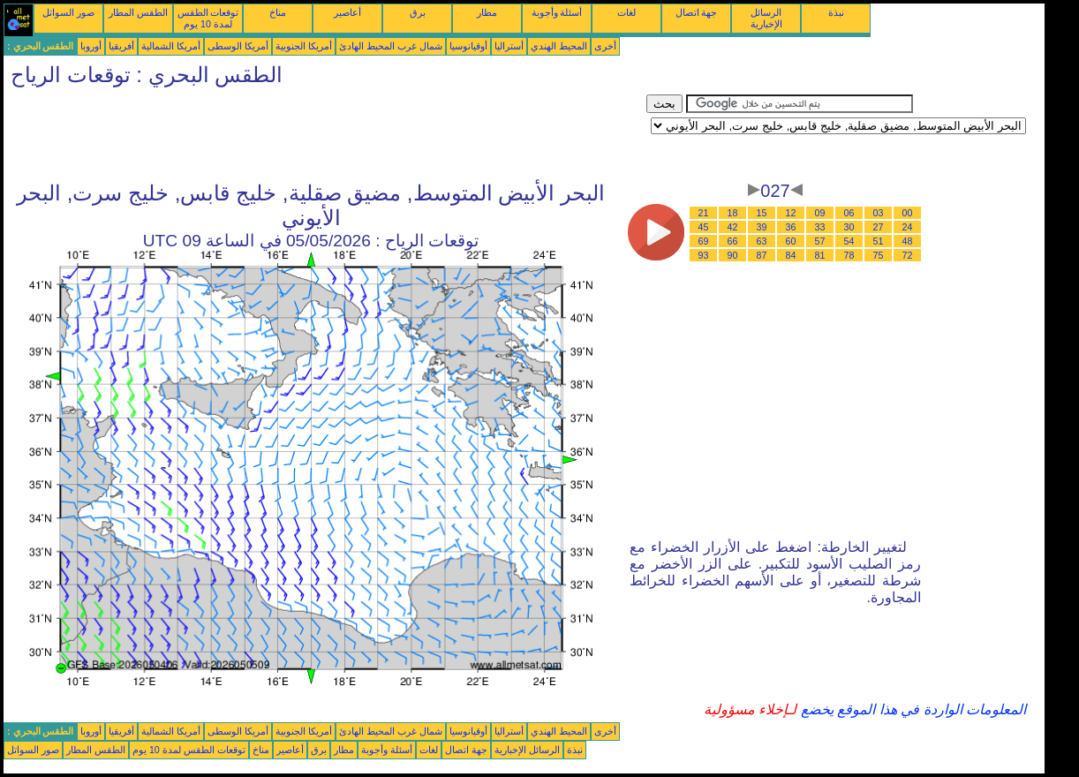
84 (791, 255)
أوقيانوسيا (468, 46)
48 (907, 241)
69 (703, 241)
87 (762, 255)
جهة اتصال (696, 12)
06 (849, 212)
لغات (626, 12)
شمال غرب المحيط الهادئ (390, 46)
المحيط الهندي (559, 46)
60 (791, 241)
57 (820, 241)
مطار (487, 12)
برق (418, 12)
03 (878, 212)
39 (762, 227)
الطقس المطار (138, 12)
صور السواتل (68, 12)
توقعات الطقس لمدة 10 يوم (208, 18)
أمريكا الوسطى (238, 46)
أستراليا (509, 46)
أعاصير (347, 12)
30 (849, 227)
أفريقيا (121, 46)
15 (762, 212)
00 (907, 212)
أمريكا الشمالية (170, 46)
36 (791, 227)
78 (849, 255)
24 (907, 227)
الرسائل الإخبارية (766, 18)
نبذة (836, 12)
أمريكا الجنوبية (303, 46)
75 (878, 255)
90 (733, 255)
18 (733, 212)
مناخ (277, 12)
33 (820, 227)
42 (733, 227)
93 (703, 255)
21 (703, 212)
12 (791, 212)
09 (820, 212)
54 (849, 241)
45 (703, 227)
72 (907, 255)
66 (733, 241)
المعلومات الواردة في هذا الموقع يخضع (911, 709)
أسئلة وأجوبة (557, 12)
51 (878, 241)
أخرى (605, 46)
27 (878, 227)
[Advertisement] (325, 134)
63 (762, 241)
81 (820, 255)
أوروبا (91, 46)
